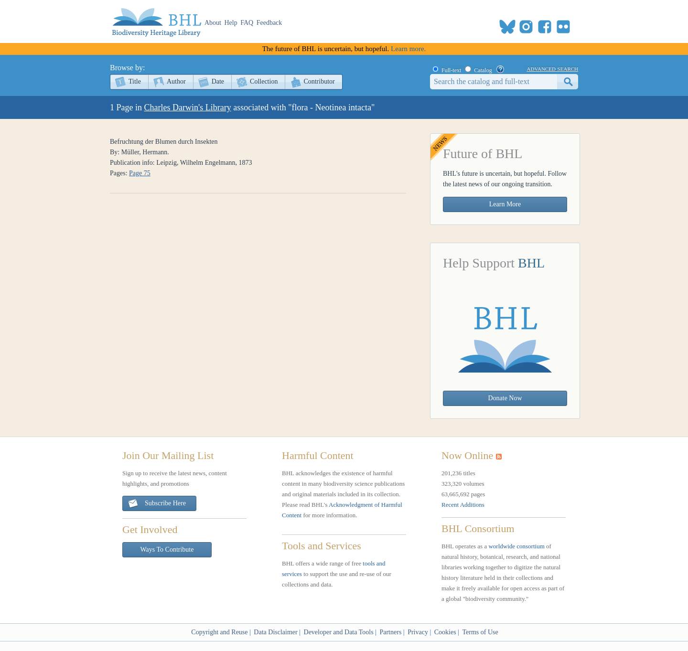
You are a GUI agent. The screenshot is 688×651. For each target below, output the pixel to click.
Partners (390, 632)
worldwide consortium (516, 546)
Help (231, 22)
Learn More (505, 204)
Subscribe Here (157, 504)
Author (176, 81)
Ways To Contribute (167, 549)
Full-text (451, 70)
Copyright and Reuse (219, 632)
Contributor (318, 81)
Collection (264, 81)
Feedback (269, 22)
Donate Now (505, 398)
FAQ (246, 22)
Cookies (445, 632)
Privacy (418, 632)
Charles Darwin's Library (187, 107)
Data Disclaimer (275, 632)
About (212, 22)
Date (218, 81)
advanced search (552, 68)
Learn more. (408, 49)
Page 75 (139, 173)
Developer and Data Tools (339, 632)
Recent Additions (462, 504)
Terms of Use (480, 632)
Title (135, 81)
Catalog (483, 70)
